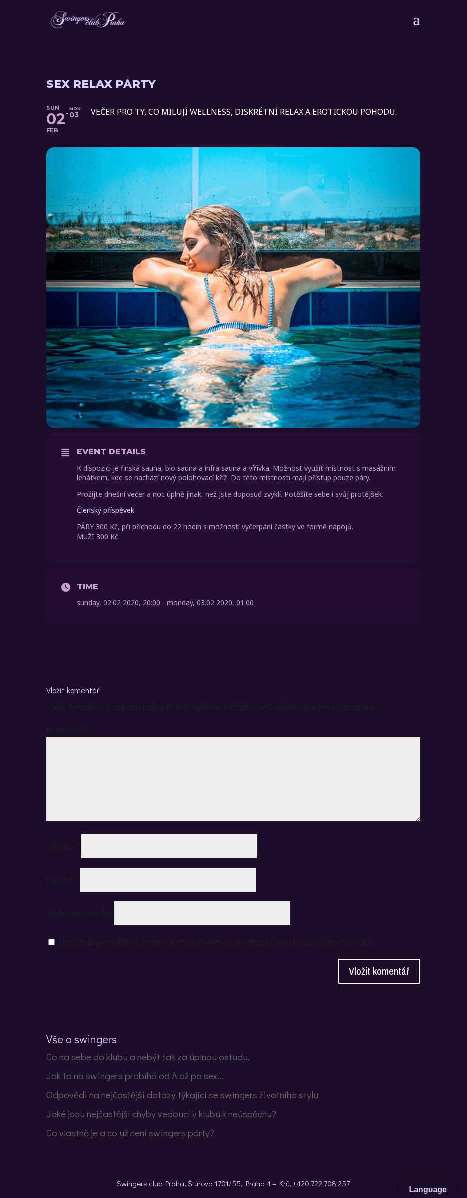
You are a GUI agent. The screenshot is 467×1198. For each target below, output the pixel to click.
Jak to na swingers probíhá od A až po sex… (135, 1075)
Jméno (63, 846)
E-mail (62, 879)
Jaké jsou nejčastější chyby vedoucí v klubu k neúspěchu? (161, 1113)
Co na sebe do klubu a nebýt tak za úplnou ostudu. (148, 1056)
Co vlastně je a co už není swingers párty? (130, 1132)
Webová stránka (79, 913)
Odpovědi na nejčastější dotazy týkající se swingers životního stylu (182, 1094)
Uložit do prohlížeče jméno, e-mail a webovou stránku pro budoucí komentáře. (216, 941)
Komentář (69, 729)
